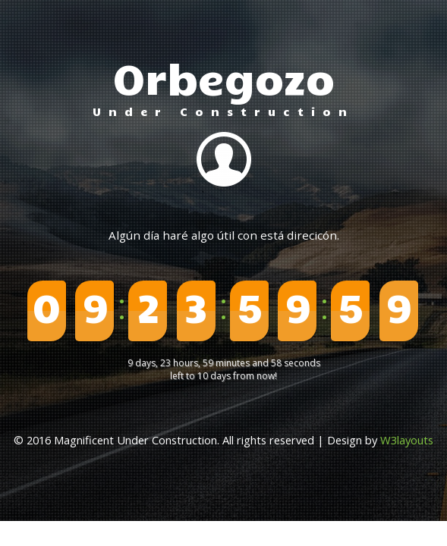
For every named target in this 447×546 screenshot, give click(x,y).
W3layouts (406, 439)
